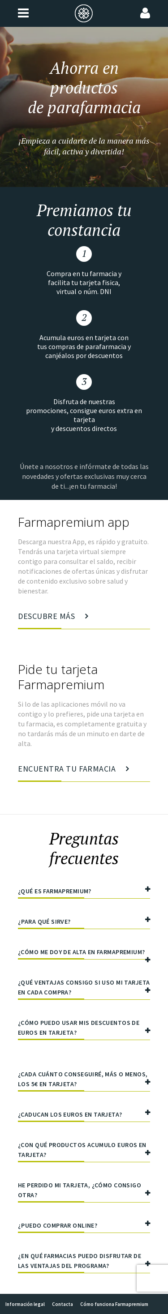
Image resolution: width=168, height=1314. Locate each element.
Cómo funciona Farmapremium (114, 1304)
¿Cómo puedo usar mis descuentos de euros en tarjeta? (84, 1029)
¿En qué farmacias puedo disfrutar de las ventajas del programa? (84, 1262)
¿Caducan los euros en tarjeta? (84, 1115)
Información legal (25, 1304)
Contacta (62, 1304)
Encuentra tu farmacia (73, 772)
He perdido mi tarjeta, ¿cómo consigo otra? (84, 1191)
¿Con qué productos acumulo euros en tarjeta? (84, 1151)
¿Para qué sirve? (84, 923)
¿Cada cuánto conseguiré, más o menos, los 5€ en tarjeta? (84, 1080)
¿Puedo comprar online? (84, 1226)
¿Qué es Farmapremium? (84, 892)
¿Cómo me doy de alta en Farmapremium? (84, 954)
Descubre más (53, 620)
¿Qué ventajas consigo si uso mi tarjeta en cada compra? (84, 988)
